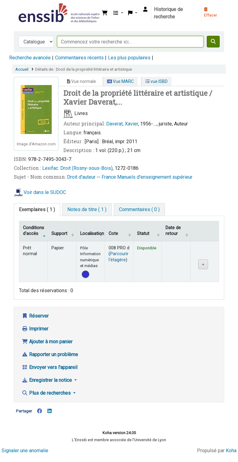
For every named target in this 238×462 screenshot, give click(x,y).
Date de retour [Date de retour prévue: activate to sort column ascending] (173, 230)
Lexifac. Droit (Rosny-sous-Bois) (77, 168)
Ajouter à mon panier (47, 342)
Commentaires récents (79, 58)
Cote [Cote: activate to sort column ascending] (113, 233)
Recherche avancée (30, 58)
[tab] (87, 209)
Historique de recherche (168, 13)
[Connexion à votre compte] (145, 9)
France (109, 177)
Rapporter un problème (50, 354)
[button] (104, 13)
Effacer (210, 12)
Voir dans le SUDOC (45, 192)
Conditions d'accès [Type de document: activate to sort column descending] (33, 230)
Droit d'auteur (82, 177)
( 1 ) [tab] (37, 209)
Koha (231, 450)
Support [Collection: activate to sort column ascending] (59, 233)
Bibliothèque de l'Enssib (32, 8)
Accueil (21, 69)
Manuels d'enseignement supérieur (154, 177)
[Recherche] (213, 41)
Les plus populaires (129, 58)
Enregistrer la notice (47, 380)
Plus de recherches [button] (47, 393)
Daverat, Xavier (122, 124)
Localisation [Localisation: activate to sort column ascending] (92, 233)
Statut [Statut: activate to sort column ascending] (143, 233)
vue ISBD (156, 81)
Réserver (35, 316)
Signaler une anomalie (25, 450)
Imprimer (35, 329)
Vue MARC (120, 81)
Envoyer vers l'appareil (49, 367)
